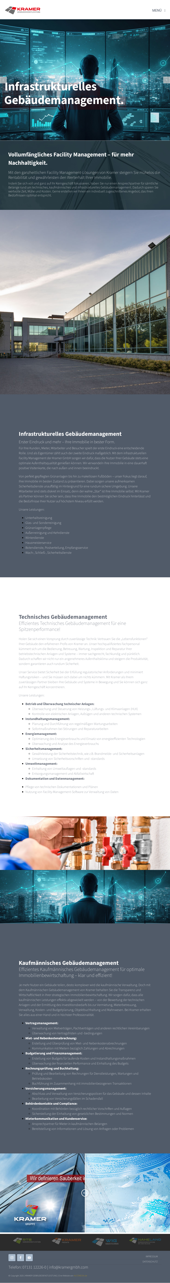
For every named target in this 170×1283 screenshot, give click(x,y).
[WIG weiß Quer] (105, 1239)
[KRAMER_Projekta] (66, 1239)
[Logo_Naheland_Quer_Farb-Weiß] (145, 1239)
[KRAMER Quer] (22, 8)
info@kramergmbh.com (68, 1267)
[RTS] (27, 1239)
